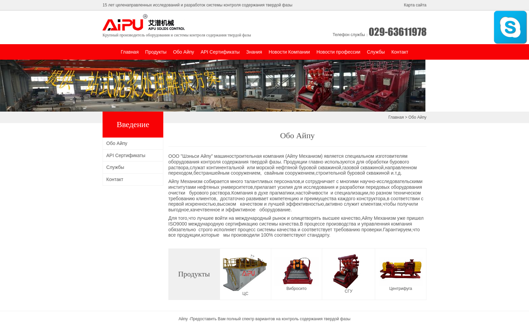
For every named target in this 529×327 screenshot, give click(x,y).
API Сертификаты (220, 52)
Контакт (399, 52)
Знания (254, 52)
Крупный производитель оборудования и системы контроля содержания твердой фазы (177, 35)
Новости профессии (338, 52)
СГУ (349, 291)
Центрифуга (400, 288)
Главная (130, 52)
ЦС (246, 293)
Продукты (155, 52)
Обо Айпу (183, 52)
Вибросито (296, 288)
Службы (376, 52)
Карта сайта (415, 5)
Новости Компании (289, 52)
